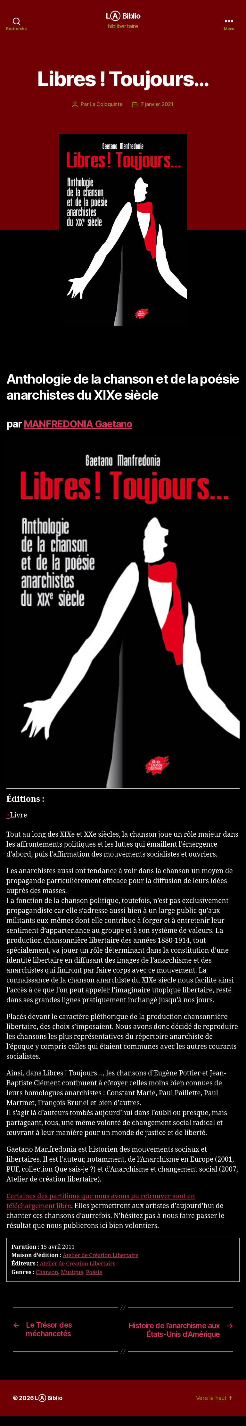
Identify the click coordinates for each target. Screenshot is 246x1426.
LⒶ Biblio (123, 16)
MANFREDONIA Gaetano (81, 424)
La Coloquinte (105, 104)
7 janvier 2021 (157, 104)
